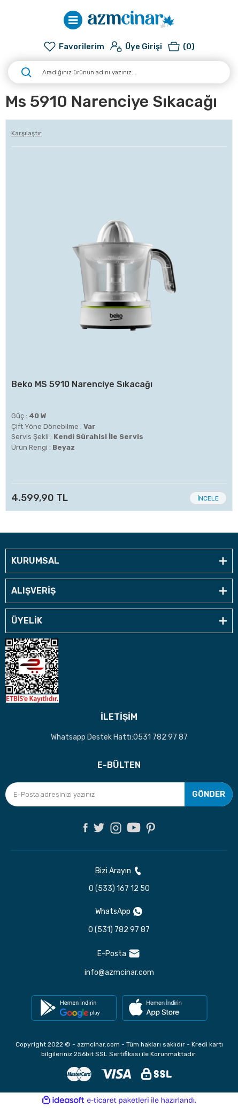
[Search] (119, 72)
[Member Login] (136, 46)
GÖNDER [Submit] (208, 794)
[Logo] (131, 20)
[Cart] (181, 46)
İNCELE (208, 498)
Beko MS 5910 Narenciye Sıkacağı (81, 384)
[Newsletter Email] (119, 794)
